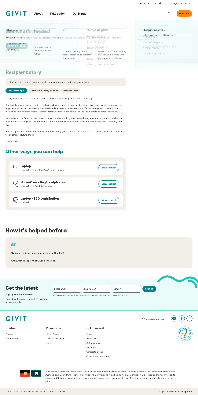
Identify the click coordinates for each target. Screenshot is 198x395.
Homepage (16, 13)
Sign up (149, 288)
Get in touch (12, 338)
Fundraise (91, 347)
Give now (184, 13)
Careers (9, 334)
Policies (53, 391)
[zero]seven (186, 391)
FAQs (48, 343)
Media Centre (52, 334)
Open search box (169, 13)
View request (108, 167)
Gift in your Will (94, 343)
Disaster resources (55, 338)
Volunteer (91, 338)
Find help (157, 3)
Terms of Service (119, 295)
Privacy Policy (102, 295)
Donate (90, 334)
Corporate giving (94, 351)
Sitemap (63, 391)
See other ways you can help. (152, 48)
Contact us (143, 3)
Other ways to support (97, 356)
